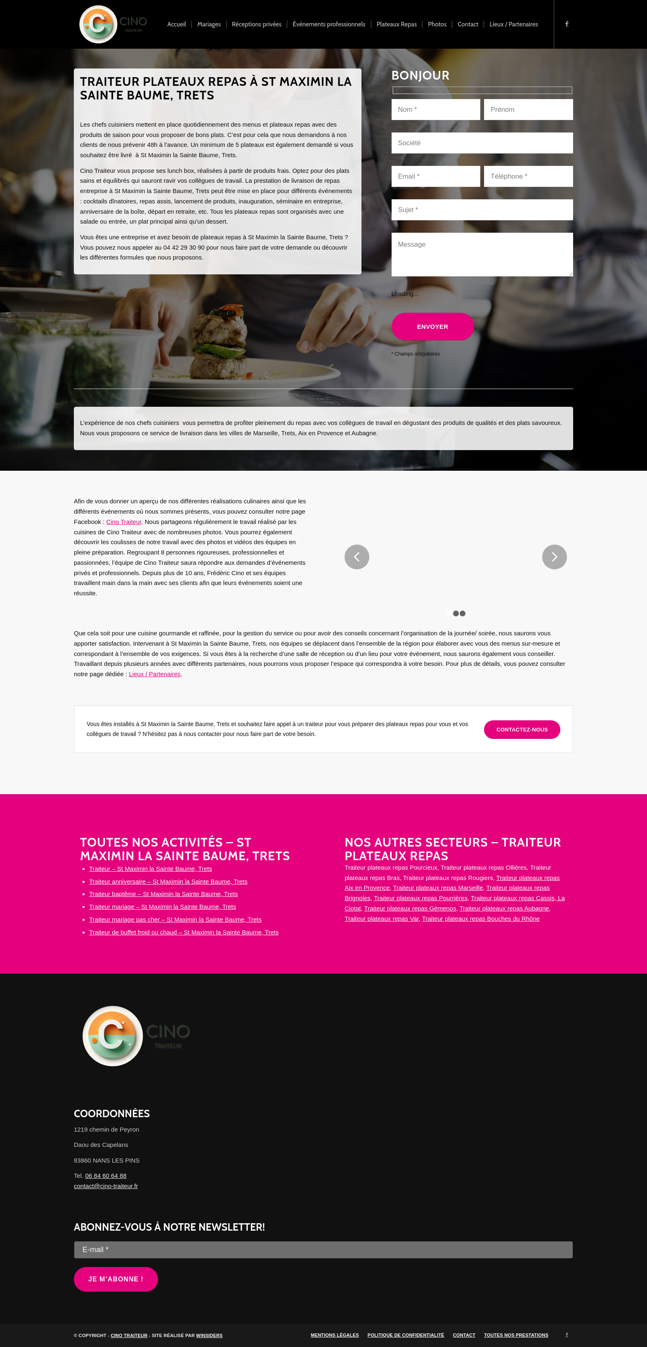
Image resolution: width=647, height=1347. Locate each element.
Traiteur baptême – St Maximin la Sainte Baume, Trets (163, 893)
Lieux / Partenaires (154, 673)
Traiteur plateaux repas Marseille (438, 887)
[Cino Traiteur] (113, 24)
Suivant (554, 557)
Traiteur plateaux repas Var (381, 918)
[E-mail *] (323, 1250)
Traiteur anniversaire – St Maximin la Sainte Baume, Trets (168, 881)
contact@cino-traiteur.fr (106, 1185)
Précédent (357, 557)
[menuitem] (176, 24)
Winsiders (209, 1335)
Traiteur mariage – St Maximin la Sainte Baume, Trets (162, 906)
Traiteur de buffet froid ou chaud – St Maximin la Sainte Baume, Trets (184, 932)
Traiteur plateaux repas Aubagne (504, 908)
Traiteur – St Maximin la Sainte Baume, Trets (150, 868)
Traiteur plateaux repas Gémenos (410, 908)
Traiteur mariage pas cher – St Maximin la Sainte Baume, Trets (175, 919)
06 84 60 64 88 (106, 1175)
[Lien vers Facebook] (567, 24)
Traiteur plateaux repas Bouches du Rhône (481, 918)
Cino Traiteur (123, 521)
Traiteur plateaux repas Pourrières (421, 897)
